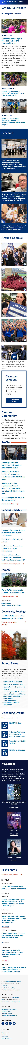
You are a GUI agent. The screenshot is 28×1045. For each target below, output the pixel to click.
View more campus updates (12, 564)
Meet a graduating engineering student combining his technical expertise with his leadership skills (13, 488)
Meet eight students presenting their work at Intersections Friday (11, 465)
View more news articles (9, 875)
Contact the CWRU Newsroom (8, 1009)
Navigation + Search (11, 14)
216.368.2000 (4, 985)
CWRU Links (5, 1029)
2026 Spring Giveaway (17, 750)
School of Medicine (9, 700)
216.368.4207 (4, 1001)
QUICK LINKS (5, 1006)
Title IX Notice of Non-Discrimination (10, 990)
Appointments (6, 603)
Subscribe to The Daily (6, 1013)
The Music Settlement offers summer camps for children (12, 617)
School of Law (8, 698)
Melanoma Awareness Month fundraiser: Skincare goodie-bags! (17, 734)
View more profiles (9, 504)
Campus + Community (8, 88)
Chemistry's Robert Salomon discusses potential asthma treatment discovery (13, 935)
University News (6, 35)
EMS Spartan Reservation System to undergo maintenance (11, 548)
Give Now (3, 1034)
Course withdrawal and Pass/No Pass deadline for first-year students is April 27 (13, 557)
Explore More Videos (14, 400)
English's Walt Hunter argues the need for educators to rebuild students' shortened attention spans (13, 902)
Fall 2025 (14, 861)
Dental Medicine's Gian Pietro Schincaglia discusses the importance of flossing (13, 969)
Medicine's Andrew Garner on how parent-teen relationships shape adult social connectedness (13, 919)
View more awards (9, 596)
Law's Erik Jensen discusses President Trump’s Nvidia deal (13, 887)
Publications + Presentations (11, 605)
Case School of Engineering (12, 682)
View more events (9, 718)
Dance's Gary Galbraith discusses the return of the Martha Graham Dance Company (12, 953)
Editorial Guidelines (6, 1011)
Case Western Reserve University (13, 981)
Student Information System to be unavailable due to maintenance (12, 532)
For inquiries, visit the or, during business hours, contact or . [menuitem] (10, 999)
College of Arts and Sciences (13, 684)
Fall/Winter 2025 (14, 807)
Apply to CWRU (5, 1032)
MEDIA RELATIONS (7, 995)
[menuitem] (14, 1009)
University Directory (6, 1038)
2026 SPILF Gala (15, 723)
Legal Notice (4, 988)
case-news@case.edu (15, 1001)
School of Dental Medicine (12, 696)
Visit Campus (4, 1036)
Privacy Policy (12, 988)
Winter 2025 (14, 834)
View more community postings (14, 623)
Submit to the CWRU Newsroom (9, 1015)
